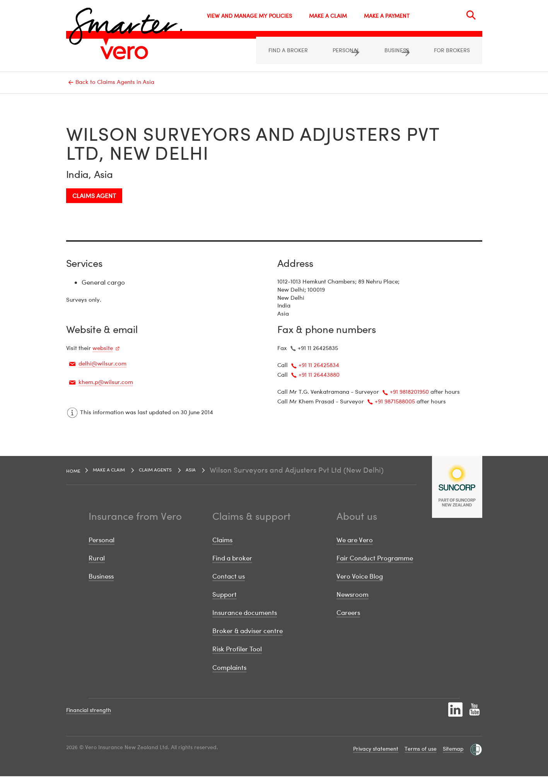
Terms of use (421, 749)
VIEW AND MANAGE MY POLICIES (249, 15)
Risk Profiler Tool (237, 650)
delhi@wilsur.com (102, 363)
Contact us (228, 577)
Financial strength (88, 710)
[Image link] (124, 53)
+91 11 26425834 (319, 365)
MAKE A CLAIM (328, 15)
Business (101, 577)
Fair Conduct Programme (374, 559)
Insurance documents (244, 613)
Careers (348, 613)
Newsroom (352, 595)
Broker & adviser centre (247, 631)
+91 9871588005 (395, 401)
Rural (97, 559)
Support (224, 595)
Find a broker (232, 559)
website (102, 348)
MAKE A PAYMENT (387, 15)
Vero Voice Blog (359, 577)
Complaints (229, 668)
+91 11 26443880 (319, 375)
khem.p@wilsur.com (106, 382)
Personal (101, 540)
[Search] (471, 15)
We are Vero (354, 540)
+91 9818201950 (409, 392)
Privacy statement (375, 749)
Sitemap (453, 749)
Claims (222, 540)
